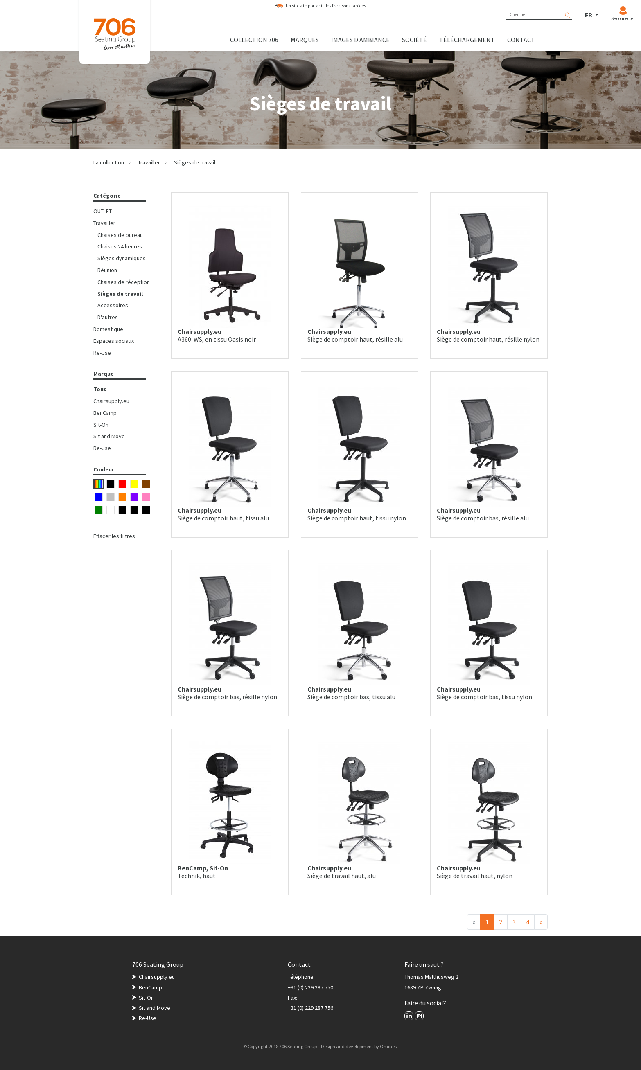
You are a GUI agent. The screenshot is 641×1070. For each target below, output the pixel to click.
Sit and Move (109, 436)
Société (414, 40)
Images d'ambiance (360, 40)
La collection (108, 162)
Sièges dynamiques (121, 258)
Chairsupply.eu (111, 401)
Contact (521, 40)
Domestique (108, 329)
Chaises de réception (123, 282)
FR (589, 15)
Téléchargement (467, 40)
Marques (305, 40)
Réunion (107, 270)
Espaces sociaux (113, 341)
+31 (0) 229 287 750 (310, 987)
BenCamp (105, 413)
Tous (99, 389)
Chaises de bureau (120, 235)
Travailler (149, 162)
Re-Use (102, 352)
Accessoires (112, 305)
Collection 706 (254, 40)
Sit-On (100, 424)
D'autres (107, 317)
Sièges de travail (194, 162)
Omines (388, 1046)
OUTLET (102, 211)
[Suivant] (541, 922)
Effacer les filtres (114, 536)
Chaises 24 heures (119, 246)
